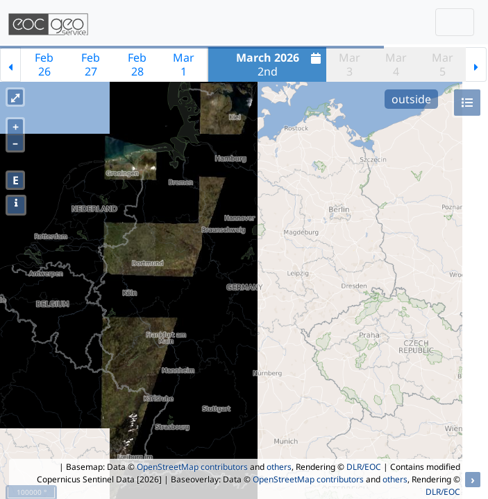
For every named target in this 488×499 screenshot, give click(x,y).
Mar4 (396, 64)
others (279, 467)
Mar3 (349, 64)
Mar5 (442, 64)
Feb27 (90, 64)
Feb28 (137, 64)
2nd (280, 64)
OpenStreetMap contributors (192, 467)
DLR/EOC (363, 467)
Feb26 (44, 64)
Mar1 (183, 64)
